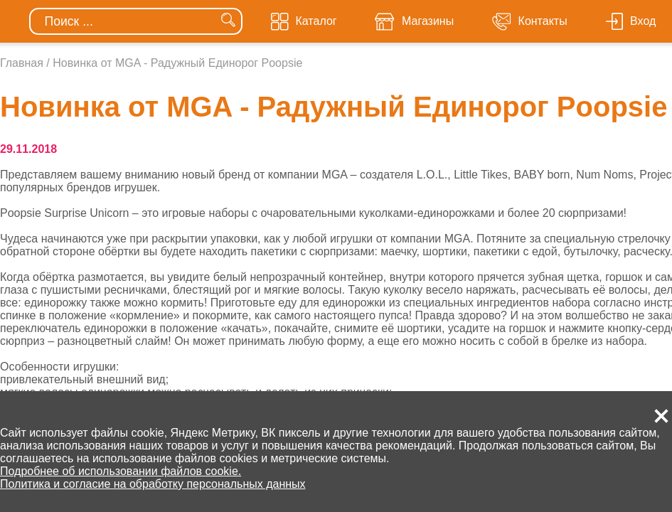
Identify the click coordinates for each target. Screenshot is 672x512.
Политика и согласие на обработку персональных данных (153, 484)
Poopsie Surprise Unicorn (64, 213)
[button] (661, 416)
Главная (21, 63)
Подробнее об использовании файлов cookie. (120, 471)
